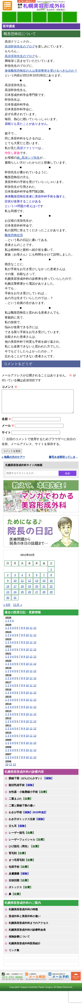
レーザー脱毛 (22, 837)
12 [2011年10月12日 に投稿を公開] (29, 585)
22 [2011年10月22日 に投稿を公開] (51, 590)
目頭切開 (19, 884)
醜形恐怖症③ (14, 235)
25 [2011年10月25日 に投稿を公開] (22, 596)
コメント (9, 386)
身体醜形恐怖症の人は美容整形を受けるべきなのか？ (41, 70)
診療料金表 (54, 17)
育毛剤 (18, 857)
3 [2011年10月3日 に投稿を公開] (15, 579)
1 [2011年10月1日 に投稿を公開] (51, 573)
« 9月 (7, 609)
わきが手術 (27, 816)
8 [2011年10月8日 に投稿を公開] (51, 579)
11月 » (17, 609)
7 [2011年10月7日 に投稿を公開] (44, 579)
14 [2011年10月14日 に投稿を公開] (44, 585)
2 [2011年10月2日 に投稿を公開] (8, 579)
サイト (6, 437)
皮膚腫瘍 (19, 878)
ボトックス (20, 891)
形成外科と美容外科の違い (24, 920)
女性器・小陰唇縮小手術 (28, 796)
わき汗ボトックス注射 (27, 823)
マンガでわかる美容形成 (24, 17)
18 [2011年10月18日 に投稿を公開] (22, 590)
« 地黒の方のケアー (13, 461)
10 (27, 632)
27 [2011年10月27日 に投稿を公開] (36, 596)
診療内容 (39, 17)
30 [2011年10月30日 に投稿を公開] (7, 602)
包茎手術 (19, 871)
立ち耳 (18, 830)
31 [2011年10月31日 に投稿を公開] (15, 602)
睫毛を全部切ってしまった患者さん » (64, 461)
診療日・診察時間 (69, 17)
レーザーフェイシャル (27, 844)
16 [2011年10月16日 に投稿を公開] (7, 590)
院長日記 (9, 17)
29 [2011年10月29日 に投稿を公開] (51, 596)
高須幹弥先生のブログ (20, 46)
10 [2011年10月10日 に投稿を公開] (15, 585)
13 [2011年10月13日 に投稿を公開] (36, 585)
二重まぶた (20, 803)
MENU (7, 5)
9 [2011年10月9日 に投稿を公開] (8, 585)
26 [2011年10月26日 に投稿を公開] (29, 596)
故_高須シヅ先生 (28, 157)
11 (30, 632)
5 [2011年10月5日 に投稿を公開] (29, 579)
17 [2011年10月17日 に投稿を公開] (15, 590)
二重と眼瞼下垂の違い (22, 810)
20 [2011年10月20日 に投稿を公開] (36, 590)
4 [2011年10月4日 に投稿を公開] (22, 579)
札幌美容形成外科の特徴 (23, 913)
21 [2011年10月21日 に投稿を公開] (44, 590)
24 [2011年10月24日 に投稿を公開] (15, 596)
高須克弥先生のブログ (20, 56)
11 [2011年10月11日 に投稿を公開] (22, 585)
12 (34, 632)
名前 (6, 423)
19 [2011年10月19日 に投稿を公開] (29, 590)
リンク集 (14, 954)
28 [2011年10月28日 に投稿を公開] (44, 596)
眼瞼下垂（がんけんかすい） (31, 782)
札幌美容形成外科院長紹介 (24, 947)
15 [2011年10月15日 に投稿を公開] (51, 585)
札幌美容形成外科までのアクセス (28, 927)
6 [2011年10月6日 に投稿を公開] (36, 579)
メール (8, 430)
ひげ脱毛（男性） (24, 850)
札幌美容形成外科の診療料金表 (27, 934)
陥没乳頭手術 (22, 789)
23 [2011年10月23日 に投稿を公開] (7, 596)
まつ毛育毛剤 (22, 864)
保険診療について (19, 941)
